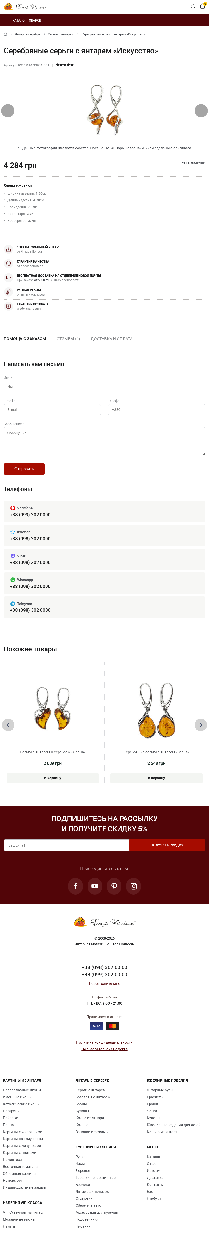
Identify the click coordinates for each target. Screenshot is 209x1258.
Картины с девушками (22, 1151)
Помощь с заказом (25, 338)
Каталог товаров (22, 20)
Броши (81, 1109)
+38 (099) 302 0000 (30, 519)
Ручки (80, 1162)
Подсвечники (87, 1225)
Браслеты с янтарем (93, 1102)
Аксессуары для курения (97, 1218)
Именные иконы (17, 1102)
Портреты (11, 1116)
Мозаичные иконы (19, 1225)
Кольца (82, 1130)
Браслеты (155, 1102)
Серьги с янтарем (61, 34)
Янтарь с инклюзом (93, 1197)
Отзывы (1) (68, 338)
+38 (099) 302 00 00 (104, 980)
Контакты (155, 1190)
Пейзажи (10, 1123)
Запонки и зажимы (92, 1137)
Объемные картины (19, 1179)
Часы (80, 1169)
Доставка (155, 1183)
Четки (152, 1116)
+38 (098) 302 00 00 (104, 973)
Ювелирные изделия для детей (174, 1130)
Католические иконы (21, 1109)
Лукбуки (154, 1204)
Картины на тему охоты (23, 1144)
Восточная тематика (20, 1172)
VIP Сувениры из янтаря (23, 1218)
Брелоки (83, 1190)
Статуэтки (84, 1204)
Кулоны (82, 1116)
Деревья (83, 1176)
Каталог (154, 1162)
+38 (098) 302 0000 (30, 543)
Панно (8, 1130)
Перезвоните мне (104, 989)
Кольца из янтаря (162, 1137)
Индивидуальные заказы (25, 1193)
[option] (68, 342)
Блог (151, 1197)
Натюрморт (12, 1186)
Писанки (83, 1232)
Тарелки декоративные (96, 1183)
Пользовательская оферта (104, 1055)
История (154, 1176)
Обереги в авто (88, 1211)
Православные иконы (22, 1095)
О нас (151, 1169)
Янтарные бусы (160, 1095)
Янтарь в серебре (27, 34)
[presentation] (7, 110)
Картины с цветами (19, 1158)
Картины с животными (22, 1137)
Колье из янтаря (90, 1123)
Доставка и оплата (111, 338)
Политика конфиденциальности (104, 1048)
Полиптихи (12, 1165)
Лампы (9, 1232)
